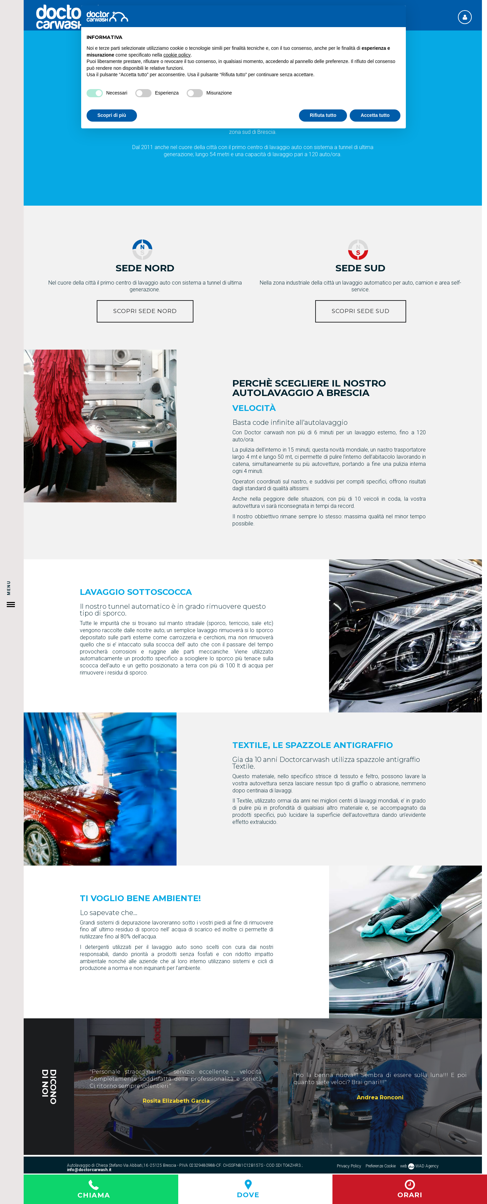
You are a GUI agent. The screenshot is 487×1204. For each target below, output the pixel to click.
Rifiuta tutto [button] (323, 115)
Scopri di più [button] (111, 115)
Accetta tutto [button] (375, 115)
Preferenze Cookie (381, 1166)
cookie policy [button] (176, 55)
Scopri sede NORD (145, 311)
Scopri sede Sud (361, 311)
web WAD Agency (419, 1166)
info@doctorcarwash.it (89, 1170)
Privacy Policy (349, 1166)
